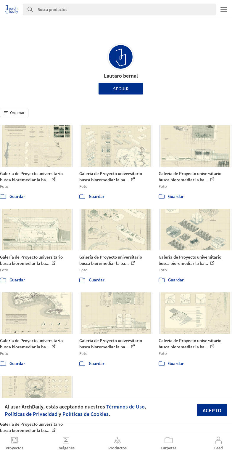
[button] (14, 113)
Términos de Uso (125, 406)
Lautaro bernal (121, 75)
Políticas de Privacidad (31, 414)
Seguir (121, 89)
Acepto (212, 410)
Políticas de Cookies (85, 414)
